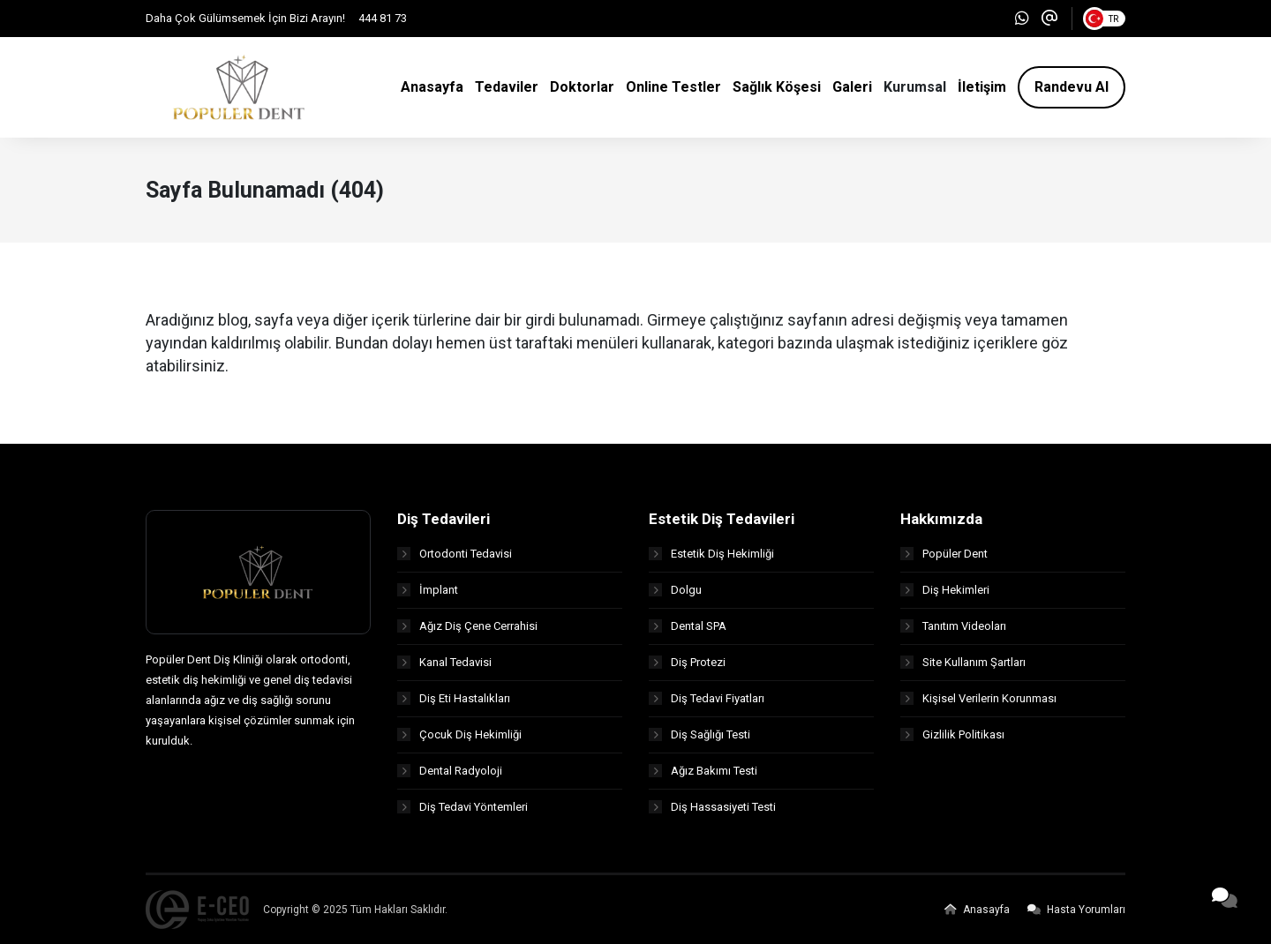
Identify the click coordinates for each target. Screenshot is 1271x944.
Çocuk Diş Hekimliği (459, 734)
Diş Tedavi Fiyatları (706, 698)
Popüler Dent (944, 553)
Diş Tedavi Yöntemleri (462, 806)
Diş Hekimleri (944, 589)
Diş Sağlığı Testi (699, 734)
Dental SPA (687, 626)
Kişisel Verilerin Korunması (978, 698)
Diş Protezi (687, 662)
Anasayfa (977, 909)
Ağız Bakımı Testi (703, 770)
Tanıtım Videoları (953, 626)
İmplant (427, 589)
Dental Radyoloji (449, 770)
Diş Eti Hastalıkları (453, 698)
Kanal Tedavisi (444, 662)
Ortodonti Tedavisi (454, 553)
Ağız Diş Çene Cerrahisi (467, 626)
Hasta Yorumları (1076, 909)
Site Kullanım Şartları (963, 662)
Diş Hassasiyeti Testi (712, 806)
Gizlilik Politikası (952, 734)
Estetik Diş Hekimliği (711, 553)
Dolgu (675, 589)
